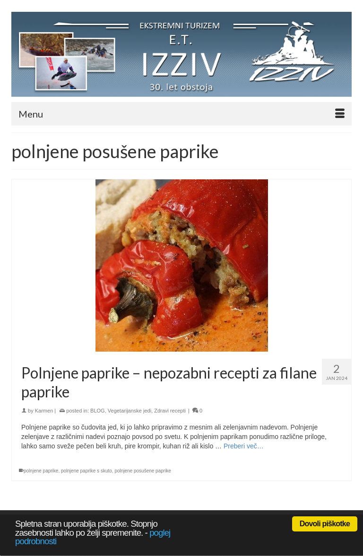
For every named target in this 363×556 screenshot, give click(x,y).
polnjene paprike (41, 470)
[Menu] (181, 114)
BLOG (97, 410)
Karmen (44, 410)
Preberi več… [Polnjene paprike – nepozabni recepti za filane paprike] (244, 446)
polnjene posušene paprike (142, 470)
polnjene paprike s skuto (86, 470)
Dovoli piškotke (325, 524)
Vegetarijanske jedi (129, 410)
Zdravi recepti (170, 410)
